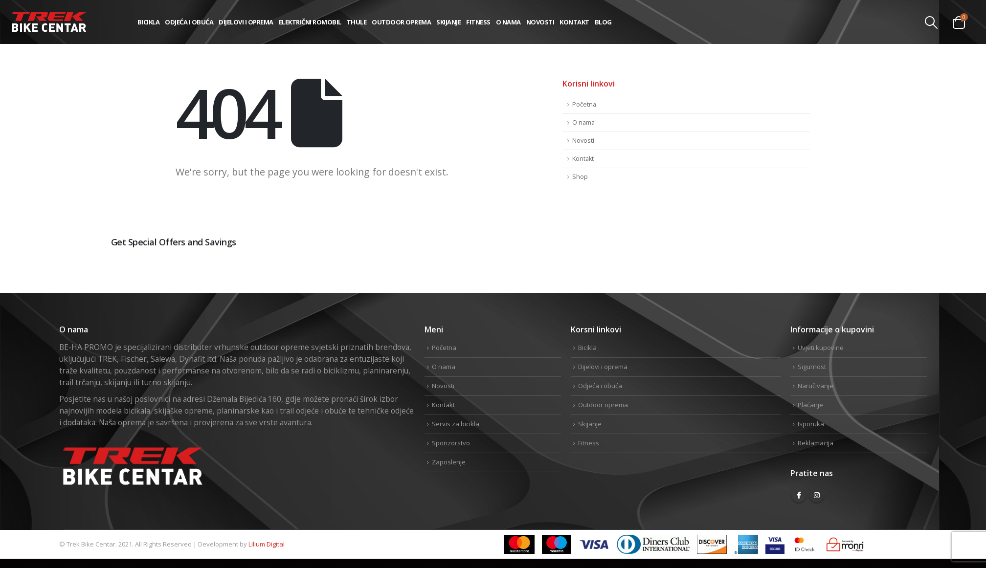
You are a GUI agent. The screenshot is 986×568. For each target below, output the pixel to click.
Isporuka (811, 423)
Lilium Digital (266, 544)
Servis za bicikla (455, 423)
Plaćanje (810, 404)
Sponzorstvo (451, 442)
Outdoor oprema (401, 22)
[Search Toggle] (931, 22)
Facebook (856, 274)
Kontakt (574, 22)
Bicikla (148, 22)
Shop (580, 177)
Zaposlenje (449, 462)
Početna (584, 104)
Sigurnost (812, 366)
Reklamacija (815, 442)
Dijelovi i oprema (246, 22)
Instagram (816, 495)
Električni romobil (310, 22)
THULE (357, 22)
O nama (508, 22)
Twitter (887, 274)
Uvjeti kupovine (821, 347)
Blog (603, 22)
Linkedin (918, 274)
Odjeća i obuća (189, 22)
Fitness (478, 22)
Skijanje (448, 22)
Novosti (540, 22)
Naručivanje (815, 385)
